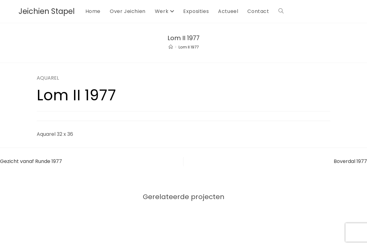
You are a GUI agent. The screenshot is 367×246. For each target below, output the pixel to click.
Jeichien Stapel (47, 11)
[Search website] (281, 11)
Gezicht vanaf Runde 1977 (31, 161)
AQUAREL (48, 77)
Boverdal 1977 (350, 161)
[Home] (171, 47)
